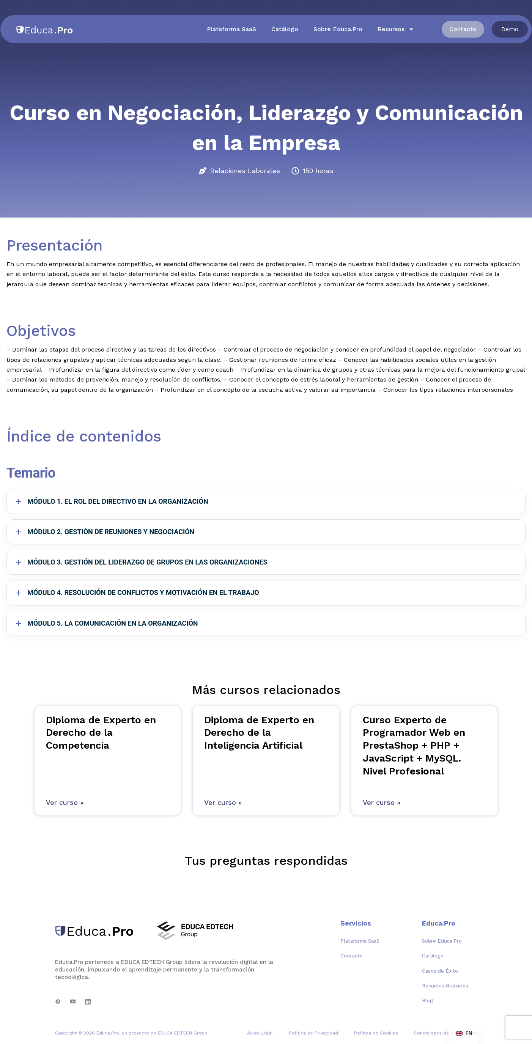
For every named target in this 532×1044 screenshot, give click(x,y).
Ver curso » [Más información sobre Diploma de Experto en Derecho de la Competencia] (64, 802)
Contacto (351, 956)
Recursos (396, 29)
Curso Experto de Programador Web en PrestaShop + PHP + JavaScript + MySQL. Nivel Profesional (414, 745)
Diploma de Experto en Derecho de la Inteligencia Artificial (259, 732)
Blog (427, 1000)
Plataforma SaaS (231, 29)
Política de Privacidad (313, 1033)
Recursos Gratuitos (445, 986)
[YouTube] (73, 1002)
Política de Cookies (376, 1033)
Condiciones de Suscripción (445, 1033)
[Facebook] (58, 1002)
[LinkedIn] (88, 1002)
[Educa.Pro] (97, 931)
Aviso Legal (260, 1033)
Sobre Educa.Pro (337, 29)
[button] (510, 29)
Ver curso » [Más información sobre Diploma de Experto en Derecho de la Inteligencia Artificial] (223, 802)
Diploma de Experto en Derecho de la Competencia (101, 732)
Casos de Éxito (440, 971)
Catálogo (284, 29)
